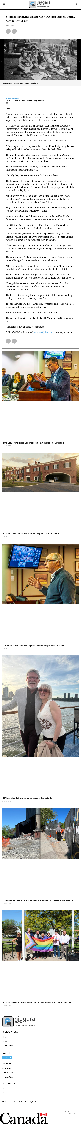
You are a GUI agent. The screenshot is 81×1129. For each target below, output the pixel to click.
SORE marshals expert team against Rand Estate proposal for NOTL (33, 646)
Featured (6, 1053)
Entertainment (8, 1045)
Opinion (5, 1049)
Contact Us (6, 1068)
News (4, 1041)
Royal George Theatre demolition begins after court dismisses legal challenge (37, 900)
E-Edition (7, 1057)
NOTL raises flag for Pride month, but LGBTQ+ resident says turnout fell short (37, 1002)
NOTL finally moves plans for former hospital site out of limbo (30, 534)
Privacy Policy (7, 1073)
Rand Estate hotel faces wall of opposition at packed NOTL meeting (33, 443)
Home (4, 1037)
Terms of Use (7, 1077)
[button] (8, 31)
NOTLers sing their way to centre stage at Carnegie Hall (27, 798)
